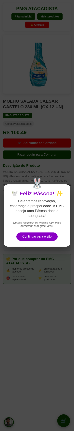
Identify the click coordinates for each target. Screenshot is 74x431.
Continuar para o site (37, 236)
